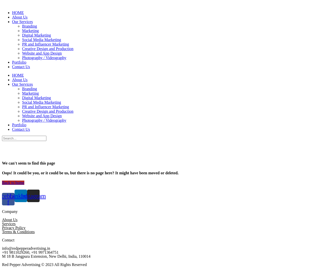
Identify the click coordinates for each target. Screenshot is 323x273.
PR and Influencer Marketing (45, 44)
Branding (29, 26)
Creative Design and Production (47, 49)
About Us (20, 17)
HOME (18, 13)
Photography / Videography (44, 58)
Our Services (22, 22)
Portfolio (19, 62)
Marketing (30, 31)
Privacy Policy (14, 228)
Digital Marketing (36, 35)
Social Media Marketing (41, 40)
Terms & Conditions (18, 232)
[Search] (24, 138)
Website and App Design (42, 53)
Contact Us (21, 67)
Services (9, 224)
